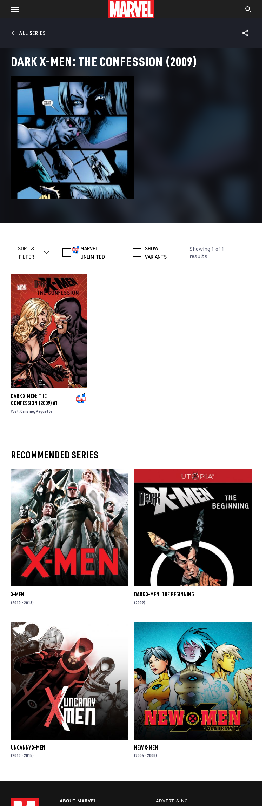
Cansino (27, 411)
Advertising (172, 801)
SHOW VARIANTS (156, 252)
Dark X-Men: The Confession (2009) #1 (34, 399)
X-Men (17, 594)
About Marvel (78, 801)
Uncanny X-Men (28, 747)
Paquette (44, 411)
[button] (12, 9)
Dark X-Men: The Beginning (164, 594)
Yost (15, 411)
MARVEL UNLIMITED (92, 252)
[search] (248, 10)
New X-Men (146, 747)
